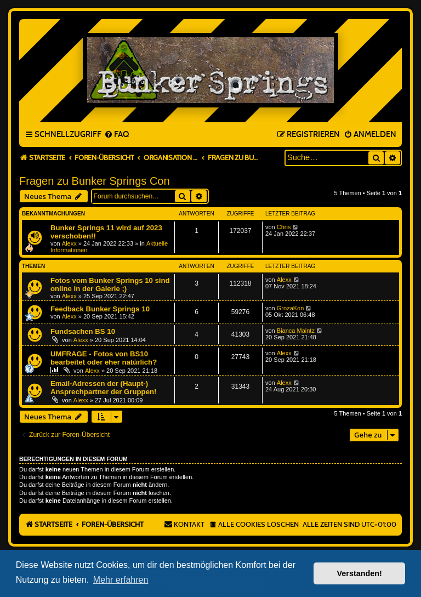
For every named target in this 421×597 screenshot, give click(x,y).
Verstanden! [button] (359, 573)
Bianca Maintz (296, 330)
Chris (284, 227)
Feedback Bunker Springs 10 (100, 309)
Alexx (69, 243)
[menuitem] (116, 135)
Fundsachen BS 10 (82, 331)
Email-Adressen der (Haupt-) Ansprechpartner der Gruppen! (103, 387)
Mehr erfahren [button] (121, 579)
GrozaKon (290, 308)
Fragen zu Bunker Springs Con (94, 181)
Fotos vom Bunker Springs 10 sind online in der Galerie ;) (110, 284)
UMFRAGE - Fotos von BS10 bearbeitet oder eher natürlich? (103, 358)
